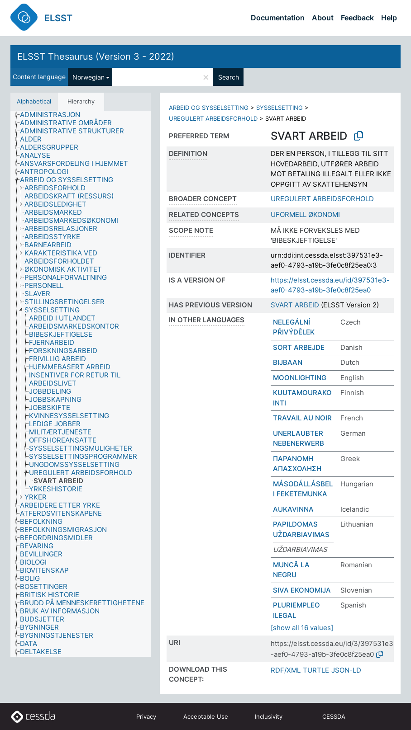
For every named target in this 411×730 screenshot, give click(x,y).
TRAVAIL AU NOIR (302, 418)
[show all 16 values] (302, 627)
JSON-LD (346, 670)
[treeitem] (53, 115)
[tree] (80, 384)
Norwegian (88, 77)
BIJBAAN (287, 362)
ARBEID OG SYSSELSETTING (209, 107)
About (323, 17)
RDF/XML (286, 670)
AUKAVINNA (293, 509)
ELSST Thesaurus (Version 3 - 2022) (95, 56)
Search (228, 77)
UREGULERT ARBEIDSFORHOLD (213, 118)
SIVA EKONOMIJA (302, 590)
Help (389, 17)
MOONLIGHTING (299, 377)
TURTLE (316, 670)
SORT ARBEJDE (299, 347)
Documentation (278, 17)
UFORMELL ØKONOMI (305, 214)
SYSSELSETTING (279, 107)
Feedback (357, 17)
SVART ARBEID (295, 305)
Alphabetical (34, 101)
